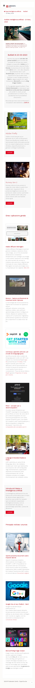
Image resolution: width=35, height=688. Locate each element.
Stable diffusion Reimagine (14, 247)
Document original (23, 573)
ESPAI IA (26, 102)
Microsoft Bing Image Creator (15, 651)
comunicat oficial (11, 619)
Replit (7, 373)
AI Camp (19, 361)
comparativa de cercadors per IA (16, 427)
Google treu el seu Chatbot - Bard (17, 604)
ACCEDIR (9, 152)
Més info (26, 268)
